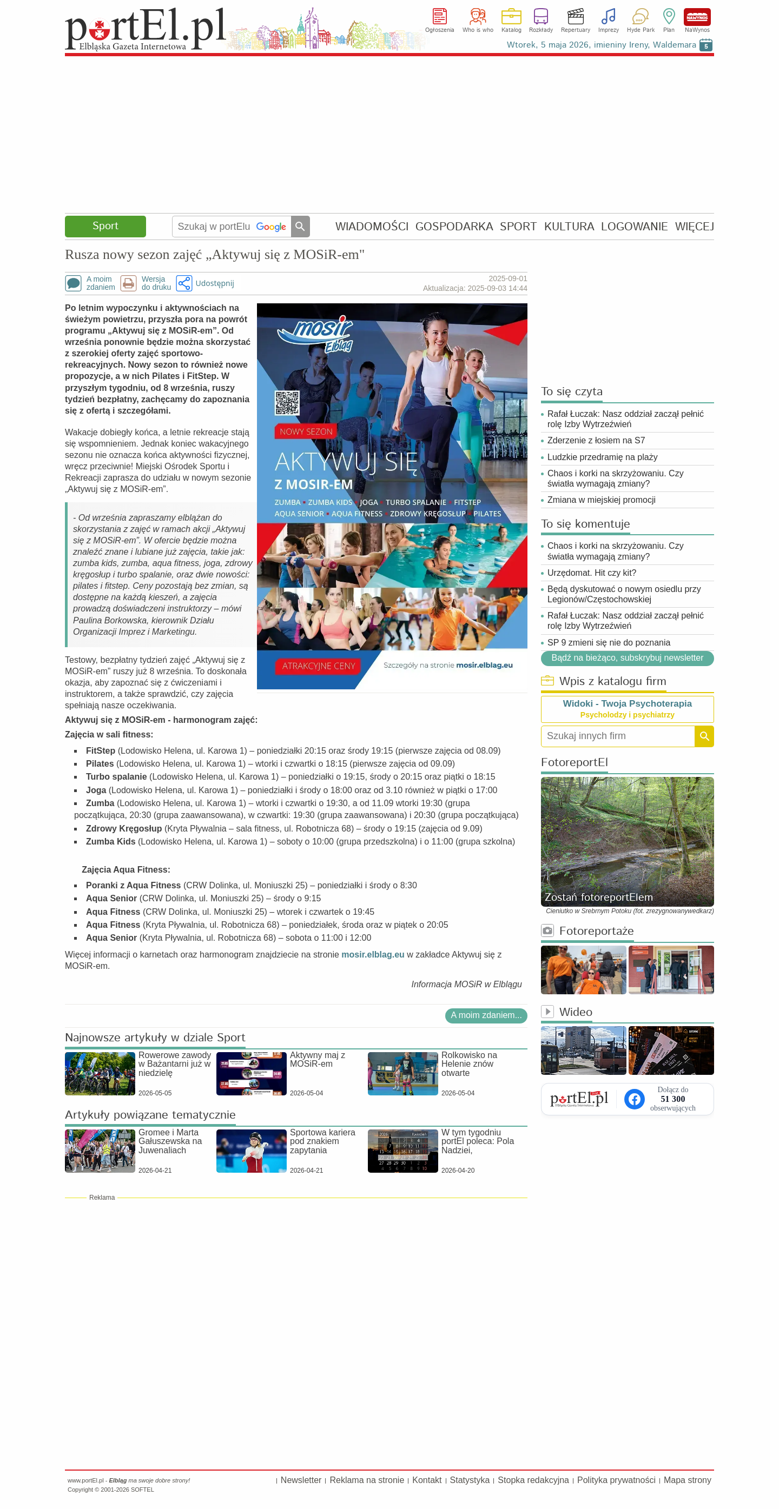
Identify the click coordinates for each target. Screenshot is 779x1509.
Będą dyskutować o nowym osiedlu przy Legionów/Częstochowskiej (624, 594)
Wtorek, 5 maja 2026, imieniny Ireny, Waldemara (601, 45)
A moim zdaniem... (486, 1015)
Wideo (566, 1013)
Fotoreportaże (587, 931)
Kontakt (426, 1480)
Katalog (511, 30)
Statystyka (470, 1480)
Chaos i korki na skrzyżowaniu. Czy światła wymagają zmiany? (615, 478)
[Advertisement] (389, 135)
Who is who (478, 30)
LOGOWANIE (634, 227)
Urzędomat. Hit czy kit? (591, 572)
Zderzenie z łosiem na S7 (596, 440)
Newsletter (301, 1480)
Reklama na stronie (366, 1480)
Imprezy (608, 30)
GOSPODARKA (454, 227)
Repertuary (575, 30)
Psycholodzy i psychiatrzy (627, 714)
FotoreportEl (574, 763)
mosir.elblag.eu (372, 954)
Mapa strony (687, 1480)
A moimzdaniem (101, 283)
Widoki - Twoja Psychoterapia (627, 704)
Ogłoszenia (439, 30)
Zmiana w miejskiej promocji (601, 499)
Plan (669, 30)
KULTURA (569, 227)
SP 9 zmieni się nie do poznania (608, 642)
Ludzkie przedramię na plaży (602, 457)
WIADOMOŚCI (371, 227)
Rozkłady (541, 30)
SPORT (518, 227)
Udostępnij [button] (214, 283)
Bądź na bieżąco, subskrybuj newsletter (627, 657)
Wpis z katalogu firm (603, 682)
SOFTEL (142, 1489)
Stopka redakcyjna (533, 1480)
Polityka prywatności (616, 1480)
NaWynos (697, 17)
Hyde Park (641, 30)
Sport (105, 226)
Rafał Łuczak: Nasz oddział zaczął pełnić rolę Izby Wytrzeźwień (625, 419)
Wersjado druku (156, 283)
